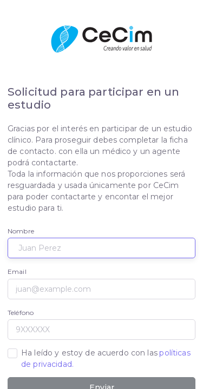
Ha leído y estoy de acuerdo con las (106, 358)
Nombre (21, 231)
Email (17, 271)
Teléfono (21, 312)
